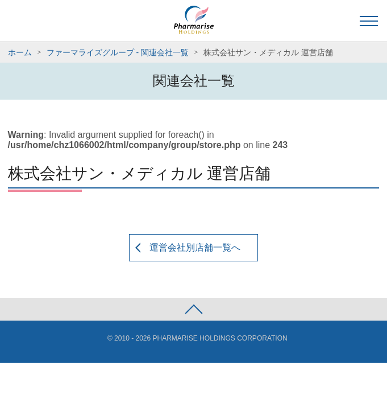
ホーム (20, 52)
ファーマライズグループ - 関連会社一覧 (118, 52)
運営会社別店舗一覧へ (194, 247)
